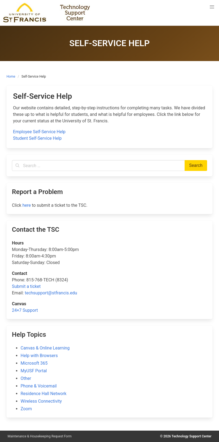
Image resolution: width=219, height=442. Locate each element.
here (26, 205)
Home (10, 76)
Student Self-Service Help (37, 138)
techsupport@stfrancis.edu (51, 292)
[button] (212, 7)
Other (26, 378)
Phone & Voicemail (39, 386)
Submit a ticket (26, 286)
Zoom (26, 408)
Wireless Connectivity (41, 401)
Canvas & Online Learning (45, 348)
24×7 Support (25, 310)
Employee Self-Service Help (39, 131)
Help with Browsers (39, 355)
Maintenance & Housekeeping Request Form (40, 436)
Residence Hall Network (43, 393)
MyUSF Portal (34, 370)
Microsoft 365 (34, 363)
